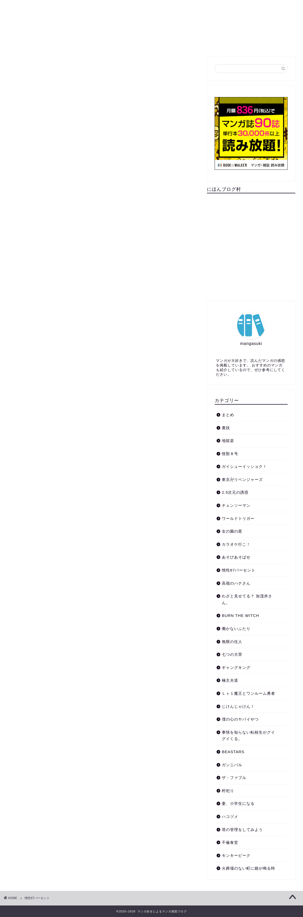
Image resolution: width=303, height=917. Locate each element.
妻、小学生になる (238, 803)
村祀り (228, 790)
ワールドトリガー (238, 518)
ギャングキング (236, 667)
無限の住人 (232, 641)
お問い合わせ (197, 43)
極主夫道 (230, 680)
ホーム (71, 43)
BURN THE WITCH (240, 615)
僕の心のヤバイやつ (240, 719)
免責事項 (229, 43)
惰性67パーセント (238, 570)
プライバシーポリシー (154, 43)
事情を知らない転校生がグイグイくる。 (248, 735)
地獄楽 (228, 440)
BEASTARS (233, 752)
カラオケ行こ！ (236, 544)
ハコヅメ (230, 816)
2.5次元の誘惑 (235, 492)
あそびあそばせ (236, 557)
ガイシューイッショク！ (244, 466)
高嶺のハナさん (236, 583)
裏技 (118, 43)
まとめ (96, 43)
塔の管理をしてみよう (242, 829)
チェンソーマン (236, 505)
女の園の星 (232, 531)
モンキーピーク (236, 855)
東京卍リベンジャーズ (242, 479)
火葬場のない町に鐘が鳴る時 (248, 868)
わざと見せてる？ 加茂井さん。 (247, 599)
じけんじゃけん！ (238, 706)
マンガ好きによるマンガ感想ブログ (151, 18)
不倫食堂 (230, 842)
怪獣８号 (230, 453)
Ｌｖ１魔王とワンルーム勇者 (248, 693)
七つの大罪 (232, 654)
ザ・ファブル (234, 777)
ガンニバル (232, 765)
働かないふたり (236, 628)
